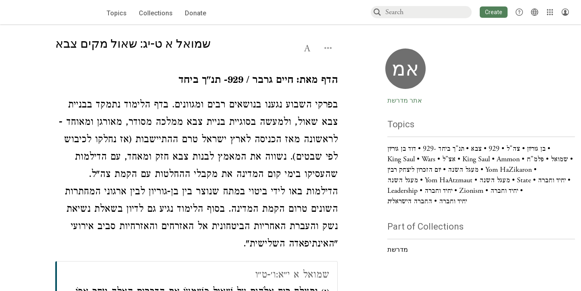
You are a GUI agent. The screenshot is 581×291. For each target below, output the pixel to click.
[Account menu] (565, 12)
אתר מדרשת (404, 100)
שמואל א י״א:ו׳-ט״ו (292, 276)
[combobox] (428, 12)
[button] (494, 12)
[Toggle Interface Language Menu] (534, 12)
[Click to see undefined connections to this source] (196, 81)
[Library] (550, 12)
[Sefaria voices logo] (47, 12)
